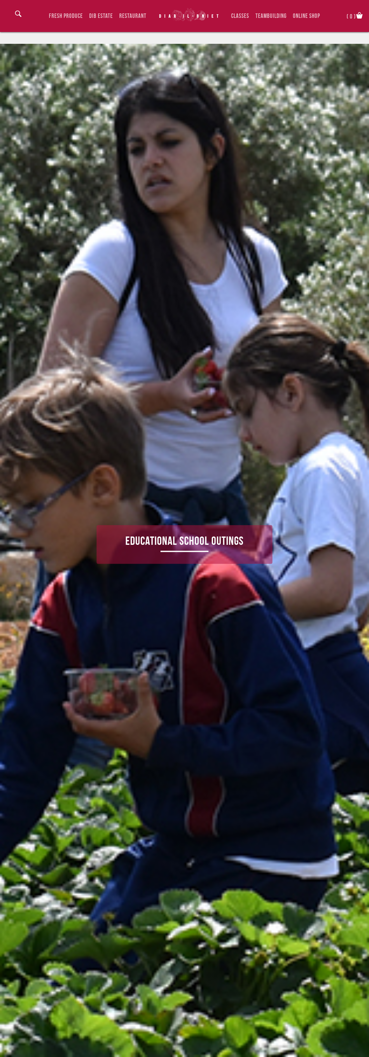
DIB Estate (101, 15)
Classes (240, 15)
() (351, 16)
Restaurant (132, 15)
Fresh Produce (66, 15)
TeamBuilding (271, 15)
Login (9, 15)
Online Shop (306, 15)
